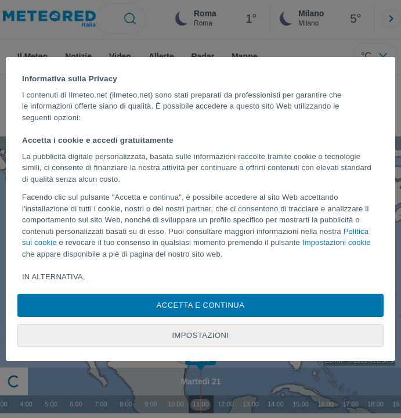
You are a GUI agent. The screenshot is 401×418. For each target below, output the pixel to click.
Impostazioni (200, 335)
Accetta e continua (201, 305)
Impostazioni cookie (336, 242)
